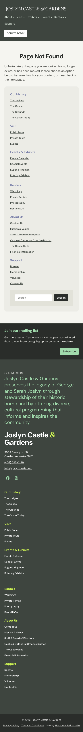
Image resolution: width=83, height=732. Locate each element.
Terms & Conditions (32, 725)
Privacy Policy (11, 725)
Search (61, 298)
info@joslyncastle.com (18, 468)
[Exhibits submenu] (33, 17)
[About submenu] (9, 17)
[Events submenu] (46, 17)
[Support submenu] (10, 23)
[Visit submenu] (21, 17)
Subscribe (69, 351)
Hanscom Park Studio (67, 725)
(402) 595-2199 (14, 462)
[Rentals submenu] (60, 17)
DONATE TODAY (15, 33)
